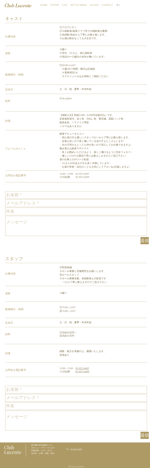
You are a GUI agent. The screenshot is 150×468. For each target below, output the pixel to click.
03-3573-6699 (82, 371)
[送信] (145, 240)
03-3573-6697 (82, 368)
